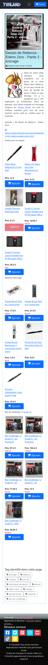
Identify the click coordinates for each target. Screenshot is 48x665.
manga (27, 589)
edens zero (13, 589)
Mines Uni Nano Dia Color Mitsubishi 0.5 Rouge (34, 159)
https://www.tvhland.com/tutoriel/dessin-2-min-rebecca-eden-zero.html (25, 133)
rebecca (25, 574)
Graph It (27, 412)
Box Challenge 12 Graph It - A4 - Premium (34, 429)
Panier (40, 4)
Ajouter (14, 183)
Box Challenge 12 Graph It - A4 (14, 471)
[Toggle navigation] (29, 4)
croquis (11, 579)
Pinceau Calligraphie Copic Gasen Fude (14, 383)
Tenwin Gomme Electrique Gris (14, 200)
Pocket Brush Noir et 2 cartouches (14, 293)
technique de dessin (17, 584)
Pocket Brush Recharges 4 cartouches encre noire (14, 337)
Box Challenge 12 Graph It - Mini (14, 512)
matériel (30, 594)
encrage (12, 574)
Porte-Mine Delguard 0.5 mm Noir (14, 158)
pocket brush (14, 594)
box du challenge (16, 598)
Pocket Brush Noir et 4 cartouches (34, 293)
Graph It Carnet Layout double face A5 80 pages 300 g (34, 202)
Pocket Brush (24, 107)
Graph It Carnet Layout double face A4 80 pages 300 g (14, 246)
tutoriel (24, 579)
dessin (36, 584)
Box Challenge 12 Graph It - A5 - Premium (14, 429)
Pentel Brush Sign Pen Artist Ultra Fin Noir (34, 336)
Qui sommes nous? (23, 617)
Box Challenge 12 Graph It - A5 (34, 471)
